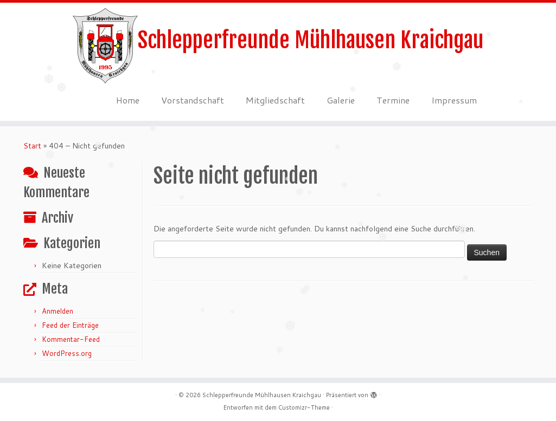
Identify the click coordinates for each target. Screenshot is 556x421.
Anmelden (57, 311)
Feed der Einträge (70, 325)
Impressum (454, 100)
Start (32, 145)
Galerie (341, 100)
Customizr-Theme (304, 407)
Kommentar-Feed (71, 339)
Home (127, 100)
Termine (393, 100)
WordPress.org (67, 353)
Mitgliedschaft (275, 100)
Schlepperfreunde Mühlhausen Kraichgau (310, 40)
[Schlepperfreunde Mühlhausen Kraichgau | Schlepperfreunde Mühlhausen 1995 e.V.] (105, 45)
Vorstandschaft (192, 100)
